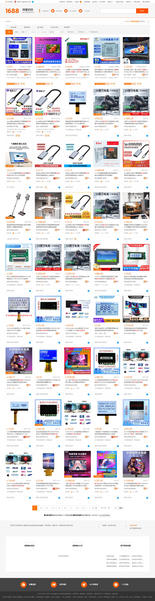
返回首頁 (95, 515)
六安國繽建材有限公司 (126, 556)
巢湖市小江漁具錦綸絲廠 (140, 563)
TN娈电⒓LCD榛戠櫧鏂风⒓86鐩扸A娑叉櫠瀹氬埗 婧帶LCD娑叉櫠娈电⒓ (19, 71)
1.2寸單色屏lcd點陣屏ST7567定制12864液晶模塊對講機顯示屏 (48, 381)
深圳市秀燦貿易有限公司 (101, 126)
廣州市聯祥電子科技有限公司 (42, 333)
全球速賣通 (39, 597)
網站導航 (115, 594)
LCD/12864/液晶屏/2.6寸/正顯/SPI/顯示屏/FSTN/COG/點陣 (18, 329)
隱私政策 (90, 594)
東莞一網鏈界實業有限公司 (42, 126)
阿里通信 (107, 597)
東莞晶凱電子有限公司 (130, 282)
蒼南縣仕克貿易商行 (13, 178)
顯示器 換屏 (112, 525)
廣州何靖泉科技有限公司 (13, 385)
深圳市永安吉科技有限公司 (72, 333)
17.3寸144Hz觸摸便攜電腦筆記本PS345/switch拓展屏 (19, 174)
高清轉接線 (10, 129)
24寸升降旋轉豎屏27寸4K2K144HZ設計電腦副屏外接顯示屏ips (19, 381)
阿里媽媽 (80, 597)
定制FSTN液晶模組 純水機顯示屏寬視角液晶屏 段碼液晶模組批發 (135, 278)
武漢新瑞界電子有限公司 (130, 230)
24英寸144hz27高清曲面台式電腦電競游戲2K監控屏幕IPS (77, 278)
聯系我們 (107, 594)
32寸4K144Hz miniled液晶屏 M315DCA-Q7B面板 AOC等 (77, 329)
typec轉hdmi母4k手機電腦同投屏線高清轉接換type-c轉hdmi (48, 122)
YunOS (100, 597)
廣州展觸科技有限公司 (101, 178)
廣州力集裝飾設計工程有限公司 (116, 563)
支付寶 (121, 597)
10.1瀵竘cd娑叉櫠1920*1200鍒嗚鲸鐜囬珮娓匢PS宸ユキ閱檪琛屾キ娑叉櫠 (48, 71)
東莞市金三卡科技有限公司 (101, 230)
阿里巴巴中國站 (29, 597)
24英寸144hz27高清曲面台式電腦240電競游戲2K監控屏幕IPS (107, 122)
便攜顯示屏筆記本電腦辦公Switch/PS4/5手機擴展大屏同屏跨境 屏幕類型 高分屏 (135, 226)
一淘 (62, 597)
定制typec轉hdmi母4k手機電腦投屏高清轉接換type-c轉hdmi (48, 174)
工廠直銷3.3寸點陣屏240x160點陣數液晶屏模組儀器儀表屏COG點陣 (106, 433)
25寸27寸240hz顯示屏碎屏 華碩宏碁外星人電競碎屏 (18, 485)
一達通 (144, 597)
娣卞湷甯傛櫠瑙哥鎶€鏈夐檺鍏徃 (42, 75)
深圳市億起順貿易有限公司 (130, 488)
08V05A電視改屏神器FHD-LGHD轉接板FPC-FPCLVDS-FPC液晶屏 (19, 278)
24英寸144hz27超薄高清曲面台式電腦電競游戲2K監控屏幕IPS (136, 122)
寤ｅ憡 (29, 72)
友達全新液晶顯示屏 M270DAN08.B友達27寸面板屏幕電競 (47, 433)
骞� (29, 74)
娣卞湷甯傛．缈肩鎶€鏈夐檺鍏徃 (130, 75)
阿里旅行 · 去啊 (71, 597)
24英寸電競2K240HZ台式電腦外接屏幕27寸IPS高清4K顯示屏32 (106, 485)
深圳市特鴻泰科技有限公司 (67, 556)
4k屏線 (23, 129)
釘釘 (131, 597)
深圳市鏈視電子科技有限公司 (42, 178)
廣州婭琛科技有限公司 (42, 282)
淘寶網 (47, 597)
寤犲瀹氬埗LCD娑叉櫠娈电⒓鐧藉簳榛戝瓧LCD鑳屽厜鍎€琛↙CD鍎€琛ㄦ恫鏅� (106, 71)
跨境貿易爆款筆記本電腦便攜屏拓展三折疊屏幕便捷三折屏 (135, 329)
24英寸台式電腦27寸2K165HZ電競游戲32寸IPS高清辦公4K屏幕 (77, 485)
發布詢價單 (133, 525)
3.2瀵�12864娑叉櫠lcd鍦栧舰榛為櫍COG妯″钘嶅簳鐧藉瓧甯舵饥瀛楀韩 (77, 71)
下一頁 (94, 508)
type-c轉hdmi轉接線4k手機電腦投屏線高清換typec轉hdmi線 (19, 122)
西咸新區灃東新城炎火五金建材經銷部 (118, 566)
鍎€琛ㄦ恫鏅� (108, 78)
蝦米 (86, 597)
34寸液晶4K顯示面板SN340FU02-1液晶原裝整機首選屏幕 (47, 329)
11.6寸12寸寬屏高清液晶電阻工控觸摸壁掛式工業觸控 (106, 278)
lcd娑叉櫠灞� (40, 78)
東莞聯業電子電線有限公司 (13, 126)
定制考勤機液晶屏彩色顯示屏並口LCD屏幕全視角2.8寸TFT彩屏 (48, 485)
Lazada (149, 597)
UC (117, 597)
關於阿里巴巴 (98, 594)
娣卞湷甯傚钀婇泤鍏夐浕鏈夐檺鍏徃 (13, 75)
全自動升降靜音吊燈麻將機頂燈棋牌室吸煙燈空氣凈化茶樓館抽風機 (47, 226)
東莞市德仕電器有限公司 (13, 282)
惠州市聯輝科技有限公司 (72, 178)
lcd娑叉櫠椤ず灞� (13, 78)
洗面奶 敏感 (110, 556)
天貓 (52, 597)
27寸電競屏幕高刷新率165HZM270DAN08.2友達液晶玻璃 (106, 381)
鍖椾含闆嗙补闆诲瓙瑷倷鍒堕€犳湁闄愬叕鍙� (72, 75)
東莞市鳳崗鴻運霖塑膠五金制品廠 (130, 333)
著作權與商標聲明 (65, 594)
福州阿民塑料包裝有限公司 (128, 563)
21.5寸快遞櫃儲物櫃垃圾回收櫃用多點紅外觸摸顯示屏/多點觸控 (106, 174)
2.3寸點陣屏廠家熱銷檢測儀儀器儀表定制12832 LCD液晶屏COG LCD (18, 433)
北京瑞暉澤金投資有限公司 (128, 559)
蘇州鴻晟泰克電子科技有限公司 (13, 230)
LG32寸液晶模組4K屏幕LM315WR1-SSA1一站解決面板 (136, 433)
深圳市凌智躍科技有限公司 (130, 126)
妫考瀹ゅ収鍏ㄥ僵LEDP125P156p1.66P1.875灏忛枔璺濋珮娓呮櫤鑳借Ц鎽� (136, 71)
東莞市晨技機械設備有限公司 (72, 282)
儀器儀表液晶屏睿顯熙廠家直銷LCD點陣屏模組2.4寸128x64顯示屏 (77, 122)
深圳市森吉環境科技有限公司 (42, 230)
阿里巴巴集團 (6, 597)
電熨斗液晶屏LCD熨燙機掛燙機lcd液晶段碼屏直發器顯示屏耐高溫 (106, 329)
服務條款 (82, 594)
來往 (126, 597)
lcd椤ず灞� (99, 78)
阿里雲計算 (92, 597)
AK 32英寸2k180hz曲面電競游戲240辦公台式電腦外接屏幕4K (77, 381)
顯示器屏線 (44, 129)
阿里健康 (137, 597)
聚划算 (57, 597)
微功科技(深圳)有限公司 (13, 333)
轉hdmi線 (17, 129)
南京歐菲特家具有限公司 (140, 559)
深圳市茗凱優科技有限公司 (101, 282)
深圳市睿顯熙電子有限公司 (72, 126)
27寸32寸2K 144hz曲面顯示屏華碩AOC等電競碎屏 (77, 433)
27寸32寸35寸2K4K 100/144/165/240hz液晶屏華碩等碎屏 (136, 381)
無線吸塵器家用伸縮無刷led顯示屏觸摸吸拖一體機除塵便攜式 (18, 226)
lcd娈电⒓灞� (24, 78)
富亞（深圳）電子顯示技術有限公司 (101, 333)
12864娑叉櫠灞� (80, 78)
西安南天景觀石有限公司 (140, 556)
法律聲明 (75, 594)
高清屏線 (51, 129)
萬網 (112, 597)
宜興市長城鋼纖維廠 (113, 559)
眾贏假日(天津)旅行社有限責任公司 (143, 566)
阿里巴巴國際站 (18, 597)
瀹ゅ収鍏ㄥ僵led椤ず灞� (132, 78)
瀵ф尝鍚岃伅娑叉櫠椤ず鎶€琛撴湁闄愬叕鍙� (101, 75)
